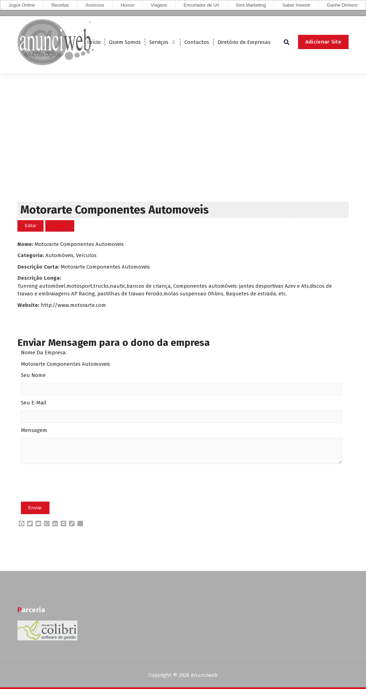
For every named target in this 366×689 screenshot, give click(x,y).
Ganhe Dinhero (342, 5)
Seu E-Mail (33, 403)
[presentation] (74, 493)
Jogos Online (21, 5)
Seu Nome (33, 375)
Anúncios (94, 5)
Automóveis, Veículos (71, 255)
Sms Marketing (251, 5)
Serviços (158, 42)
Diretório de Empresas (244, 42)
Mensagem (34, 430)
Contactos (196, 42)
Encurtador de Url (201, 5)
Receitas (60, 5)
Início (94, 42)
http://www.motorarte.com (73, 305)
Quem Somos (125, 42)
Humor (127, 5)
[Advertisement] (183, 150)
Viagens (159, 5)
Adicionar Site (323, 42)
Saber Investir (296, 5)
